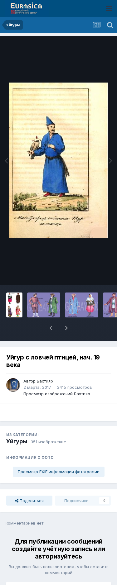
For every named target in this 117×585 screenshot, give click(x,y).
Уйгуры (16, 425)
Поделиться (29, 484)
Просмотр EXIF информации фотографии (59, 455)
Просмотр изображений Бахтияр (56, 377)
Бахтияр (45, 364)
